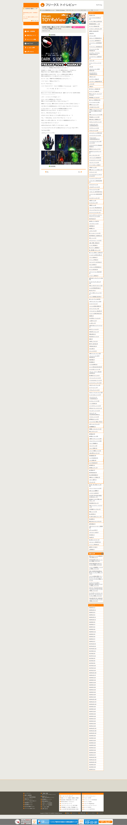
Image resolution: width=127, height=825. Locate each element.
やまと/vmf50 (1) (92, 264)
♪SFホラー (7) (92, 76)
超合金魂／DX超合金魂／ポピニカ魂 (69, 800)
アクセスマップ (74, 817)
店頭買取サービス (28, 804)
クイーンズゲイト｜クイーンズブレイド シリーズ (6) (95, 215)
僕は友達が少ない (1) (93, 503)
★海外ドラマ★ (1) (93, 547)
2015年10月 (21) (92, 704)
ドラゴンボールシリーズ (66, 804)
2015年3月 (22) (92, 721)
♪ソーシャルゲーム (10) (94, 102)
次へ (79, 171)
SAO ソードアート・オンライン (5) (95, 506)
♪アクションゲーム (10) (94, 189)
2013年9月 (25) (92, 764)
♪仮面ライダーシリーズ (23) (95, 438)
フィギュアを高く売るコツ (30, 800)
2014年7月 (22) (92, 740)
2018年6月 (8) (92, 629)
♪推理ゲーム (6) (92, 200)
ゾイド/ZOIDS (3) (93, 403)
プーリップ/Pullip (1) (93, 259)
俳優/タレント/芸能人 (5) (94, 477)
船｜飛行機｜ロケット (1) (94, 250)
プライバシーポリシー (92, 817)
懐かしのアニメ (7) (93, 431)
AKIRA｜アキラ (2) (93, 341)
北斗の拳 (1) (92, 348)
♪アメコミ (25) (92, 35)
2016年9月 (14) (92, 677)
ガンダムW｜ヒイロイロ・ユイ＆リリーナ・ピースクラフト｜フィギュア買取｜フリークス (96, 594)
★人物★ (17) (92, 470)
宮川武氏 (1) (92, 534)
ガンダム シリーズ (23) (94, 401)
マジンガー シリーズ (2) (94, 410)
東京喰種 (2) (92, 362)
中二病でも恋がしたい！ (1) (95, 516)
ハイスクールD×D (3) (93, 493)
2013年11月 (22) (92, 759)
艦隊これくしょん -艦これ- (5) (95, 169)
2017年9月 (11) (92, 651)
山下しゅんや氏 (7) (93, 530)
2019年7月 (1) (92, 612)
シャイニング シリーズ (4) (95, 135)
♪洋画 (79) (91, 33)
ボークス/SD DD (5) (93, 269)
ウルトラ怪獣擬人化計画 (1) (95, 296)
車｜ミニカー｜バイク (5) (94, 233)
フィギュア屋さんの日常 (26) (95, 21)
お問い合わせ (45, 808)
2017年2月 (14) (92, 668)
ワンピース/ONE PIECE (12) (95, 313)
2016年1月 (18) (92, 696)
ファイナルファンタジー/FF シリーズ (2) (95, 142)
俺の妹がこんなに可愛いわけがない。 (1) (95, 500)
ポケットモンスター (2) (94, 155)
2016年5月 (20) (92, 687)
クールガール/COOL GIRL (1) (95, 255)
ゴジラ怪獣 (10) (92, 460)
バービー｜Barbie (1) (93, 275)
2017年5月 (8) (92, 660)
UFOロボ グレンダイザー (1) (95, 408)
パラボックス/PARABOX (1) (95, 267)
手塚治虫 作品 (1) (93, 346)
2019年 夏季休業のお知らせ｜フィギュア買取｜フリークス (95, 564)
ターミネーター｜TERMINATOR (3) (93, 73)
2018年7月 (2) (92, 626)
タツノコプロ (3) (93, 351)
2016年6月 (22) (92, 684)
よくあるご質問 (45, 806)
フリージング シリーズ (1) (95, 378)
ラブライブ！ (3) (93, 172)
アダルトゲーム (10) (93, 130)
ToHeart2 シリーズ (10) (94, 117)
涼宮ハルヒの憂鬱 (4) (93, 490)
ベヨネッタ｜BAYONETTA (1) (95, 191)
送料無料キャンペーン (47, 799)
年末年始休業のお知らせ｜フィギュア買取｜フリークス (96, 560)
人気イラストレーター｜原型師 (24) (96, 527)
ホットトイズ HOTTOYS (89, 809)
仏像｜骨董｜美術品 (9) (94, 242)
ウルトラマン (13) (93, 445)
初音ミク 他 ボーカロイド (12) (95, 285)
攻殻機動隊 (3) (92, 426)
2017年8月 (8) (92, 653)
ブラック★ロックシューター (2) (95, 293)
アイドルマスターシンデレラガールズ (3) (95, 175)
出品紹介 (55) (92, 15)
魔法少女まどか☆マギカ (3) (95, 521)
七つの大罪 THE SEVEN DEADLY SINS (69, 809)
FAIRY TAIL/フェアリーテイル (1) (95, 326)
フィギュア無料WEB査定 (30, 797)
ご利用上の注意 (82, 817)
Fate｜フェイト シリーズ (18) (95, 114)
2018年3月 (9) (92, 636)
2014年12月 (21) (92, 728)
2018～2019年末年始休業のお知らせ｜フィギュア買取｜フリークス (96, 573)
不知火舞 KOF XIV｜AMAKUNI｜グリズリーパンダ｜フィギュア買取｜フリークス (96, 600)
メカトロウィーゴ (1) (93, 223)
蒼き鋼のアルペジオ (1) (94, 375)
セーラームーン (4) (93, 387)
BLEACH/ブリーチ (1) (94, 336)
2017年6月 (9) (92, 658)
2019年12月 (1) (92, 610)
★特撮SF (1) (92, 465)
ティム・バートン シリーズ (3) (95, 63)
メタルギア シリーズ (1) (94, 187)
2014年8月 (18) (92, 738)
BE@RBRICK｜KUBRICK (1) (95, 235)
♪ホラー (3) (91, 60)
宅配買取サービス (28, 802)
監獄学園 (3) (92, 359)
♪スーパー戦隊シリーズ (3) (95, 450)
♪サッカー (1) (92, 482)
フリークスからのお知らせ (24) (95, 18)
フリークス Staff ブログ (30, 808)
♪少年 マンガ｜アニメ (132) (95, 301)
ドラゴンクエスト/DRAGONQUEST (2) (94, 138)
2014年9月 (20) (92, 735)
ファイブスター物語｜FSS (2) (95, 421)
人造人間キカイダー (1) (94, 453)
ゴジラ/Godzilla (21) (93, 458)
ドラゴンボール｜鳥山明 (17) (95, 311)
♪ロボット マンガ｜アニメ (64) (96, 392)
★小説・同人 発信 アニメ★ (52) (95, 485)
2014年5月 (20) (92, 745)
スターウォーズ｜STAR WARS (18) (94, 70)
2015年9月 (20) (92, 706)
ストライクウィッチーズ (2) (95, 382)
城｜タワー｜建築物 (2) (94, 247)
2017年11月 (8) (92, 646)
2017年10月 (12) (92, 648)
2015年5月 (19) (92, 716)
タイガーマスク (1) (93, 303)
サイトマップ (100, 817)
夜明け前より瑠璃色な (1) (94, 119)
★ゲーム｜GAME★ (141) (94, 100)
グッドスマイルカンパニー (89, 796)
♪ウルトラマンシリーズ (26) (95, 441)
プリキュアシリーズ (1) (94, 390)
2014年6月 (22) (92, 742)
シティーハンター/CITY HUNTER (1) (94, 356)
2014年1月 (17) (92, 754)
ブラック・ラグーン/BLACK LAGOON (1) (95, 372)
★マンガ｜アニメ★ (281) (94, 299)
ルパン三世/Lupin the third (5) (95, 367)
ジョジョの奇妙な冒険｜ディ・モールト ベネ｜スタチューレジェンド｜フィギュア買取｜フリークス (96, 578)
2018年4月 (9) (92, 634)
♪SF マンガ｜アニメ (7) (94, 424)
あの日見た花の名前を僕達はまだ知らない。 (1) (95, 496)
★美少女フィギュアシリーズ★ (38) (96, 279)
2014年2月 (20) (92, 752)
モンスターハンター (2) (94, 198)
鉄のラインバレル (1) (93, 329)
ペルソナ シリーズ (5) (94, 162)
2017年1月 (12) (92, 670)
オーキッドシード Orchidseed (90, 800)
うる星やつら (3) (93, 320)
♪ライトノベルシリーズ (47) (95, 488)
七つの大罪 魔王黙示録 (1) (95, 288)
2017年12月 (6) (92, 643)
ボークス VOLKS (87, 808)
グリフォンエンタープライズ (90, 806)
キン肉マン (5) (92, 323)
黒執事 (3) (91, 315)
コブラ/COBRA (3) (93, 364)
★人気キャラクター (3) (94, 539)
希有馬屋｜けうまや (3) (94, 97)
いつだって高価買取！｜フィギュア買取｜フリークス (96, 568)
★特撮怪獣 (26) (92, 455)
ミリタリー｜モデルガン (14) (95, 28)
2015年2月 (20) (92, 723)
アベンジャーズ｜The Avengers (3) (94, 50)
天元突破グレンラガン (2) (94, 509)
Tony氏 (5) (91, 537)
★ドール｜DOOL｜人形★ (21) (96, 252)
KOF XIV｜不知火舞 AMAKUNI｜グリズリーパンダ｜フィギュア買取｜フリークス (96, 589)
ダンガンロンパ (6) (93, 202)
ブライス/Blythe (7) (93, 257)
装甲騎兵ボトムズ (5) (93, 419)
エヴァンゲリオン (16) (94, 308)
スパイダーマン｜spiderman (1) (95, 57)
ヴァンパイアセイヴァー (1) (95, 210)
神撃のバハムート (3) (93, 104)
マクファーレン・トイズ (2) (95, 240)
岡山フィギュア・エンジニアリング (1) (95, 94)
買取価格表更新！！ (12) (94, 23)
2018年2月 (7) (92, 639)
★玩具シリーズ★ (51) (94, 221)
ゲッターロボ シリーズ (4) (95, 394)
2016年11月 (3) (92, 675)
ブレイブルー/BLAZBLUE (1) (95, 207)
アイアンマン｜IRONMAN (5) (95, 46)
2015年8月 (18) (92, 709)
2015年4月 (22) (92, 718)
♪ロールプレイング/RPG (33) (95, 133)
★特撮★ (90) (92, 434)
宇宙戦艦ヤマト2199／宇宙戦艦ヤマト (69, 808)
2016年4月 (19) (92, 689)
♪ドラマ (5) (91, 84)
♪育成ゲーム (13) (93, 167)
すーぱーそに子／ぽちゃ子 (67, 796)
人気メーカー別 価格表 (47, 804)
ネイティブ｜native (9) (94, 91)
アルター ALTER (87, 798)
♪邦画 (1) (91, 86)
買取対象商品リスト (46, 801)
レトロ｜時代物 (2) (93, 245)
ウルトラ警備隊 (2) (93, 443)
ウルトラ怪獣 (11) (93, 448)
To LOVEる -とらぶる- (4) (94, 318)
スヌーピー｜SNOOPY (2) (95, 542)
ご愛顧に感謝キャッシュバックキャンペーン (49, 794)
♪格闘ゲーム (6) (92, 205)
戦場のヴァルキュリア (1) (94, 149)
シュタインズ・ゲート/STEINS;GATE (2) (93, 125)
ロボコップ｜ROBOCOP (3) (95, 38)
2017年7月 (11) (92, 655)
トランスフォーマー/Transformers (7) (93, 398)
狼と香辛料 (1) (92, 514)
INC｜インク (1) (92, 238)
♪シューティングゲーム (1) (95, 178)
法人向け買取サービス (29, 806)
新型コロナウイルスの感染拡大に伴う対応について (96, 556)
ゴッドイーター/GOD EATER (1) (95, 195)
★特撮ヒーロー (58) (93, 436)
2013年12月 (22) (92, 757)
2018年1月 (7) (92, 641)
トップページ (28, 793)
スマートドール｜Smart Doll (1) (95, 272)
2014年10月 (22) (92, 733)
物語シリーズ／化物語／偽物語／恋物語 (70, 798)
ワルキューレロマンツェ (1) (95, 121)
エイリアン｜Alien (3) (94, 79)
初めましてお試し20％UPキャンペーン (48, 797)
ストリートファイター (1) (94, 212)
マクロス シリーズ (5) (94, 416)
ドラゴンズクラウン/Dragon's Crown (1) (95, 146)
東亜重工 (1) (92, 228)
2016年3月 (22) (92, 692)
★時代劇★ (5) (92, 524)
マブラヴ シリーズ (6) (94, 128)
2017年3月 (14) (92, 665)
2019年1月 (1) (92, 614)
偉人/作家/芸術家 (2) (93, 475)
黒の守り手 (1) (92, 290)
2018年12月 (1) (92, 617)
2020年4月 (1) (92, 607)
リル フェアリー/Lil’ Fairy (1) (95, 262)
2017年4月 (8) (92, 663)
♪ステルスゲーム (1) (93, 184)
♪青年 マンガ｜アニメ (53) (95, 353)
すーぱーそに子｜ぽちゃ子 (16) (95, 282)
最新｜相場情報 (28, 795)
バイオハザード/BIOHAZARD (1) (95, 181)
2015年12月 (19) (92, 699)
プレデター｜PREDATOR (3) (95, 81)
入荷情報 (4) (91, 549)
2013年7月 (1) (92, 769)
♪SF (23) (91, 66)
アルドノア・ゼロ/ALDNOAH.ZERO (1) (94, 414)
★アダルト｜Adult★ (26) (94, 89)
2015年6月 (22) (92, 713)
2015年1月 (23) (92, 726)
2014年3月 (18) (92, 750)
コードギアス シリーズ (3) (95, 405)
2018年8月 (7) (92, 624)
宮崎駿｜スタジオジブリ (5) (95, 429)
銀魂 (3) (91, 339)
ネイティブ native (88, 802)
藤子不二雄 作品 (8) (93, 343)
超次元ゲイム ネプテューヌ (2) (95, 152)
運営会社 (68, 817)
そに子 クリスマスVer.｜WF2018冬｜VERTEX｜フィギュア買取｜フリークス (95, 584)
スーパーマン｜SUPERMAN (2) (95, 43)
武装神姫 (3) (92, 226)
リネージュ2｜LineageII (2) (95, 157)
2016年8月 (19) (92, 680)
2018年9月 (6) (92, 622)
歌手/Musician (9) (93, 472)
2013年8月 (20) (92, 767)
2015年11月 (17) (92, 701)
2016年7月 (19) (92, 682)
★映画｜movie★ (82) (94, 31)
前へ (48, 171)
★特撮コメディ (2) (93, 467)
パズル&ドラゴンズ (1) (94, 107)
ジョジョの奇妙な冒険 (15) (95, 306)
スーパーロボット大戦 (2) (94, 165)
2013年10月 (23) (92, 762)
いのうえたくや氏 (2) (93, 532)
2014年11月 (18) (92, 730)
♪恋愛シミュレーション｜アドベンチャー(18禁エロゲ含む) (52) (95, 111)
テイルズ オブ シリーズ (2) (95, 160)
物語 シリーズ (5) (93, 511)
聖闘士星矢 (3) (92, 334)
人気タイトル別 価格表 (47, 803)
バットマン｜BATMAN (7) (95, 40)
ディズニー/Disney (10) (94, 26)
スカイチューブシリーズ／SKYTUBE (69, 806)
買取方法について (28, 799)
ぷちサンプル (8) (92, 230)
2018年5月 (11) (92, 631)
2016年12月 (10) (92, 672)
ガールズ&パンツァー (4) (94, 369)
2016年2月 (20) (92, 694)
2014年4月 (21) (92, 747)
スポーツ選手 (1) (92, 479)
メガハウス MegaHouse (89, 804)
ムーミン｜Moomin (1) (94, 544)
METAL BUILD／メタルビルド (67, 802)
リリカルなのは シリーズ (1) (95, 380)
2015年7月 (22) (92, 711)
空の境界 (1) (92, 519)
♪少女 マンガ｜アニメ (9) (94, 385)
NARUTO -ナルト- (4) (94, 331)
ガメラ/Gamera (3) (93, 462)
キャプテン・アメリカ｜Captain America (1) (94, 53)
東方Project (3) (92, 218)
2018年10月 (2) (92, 619)
